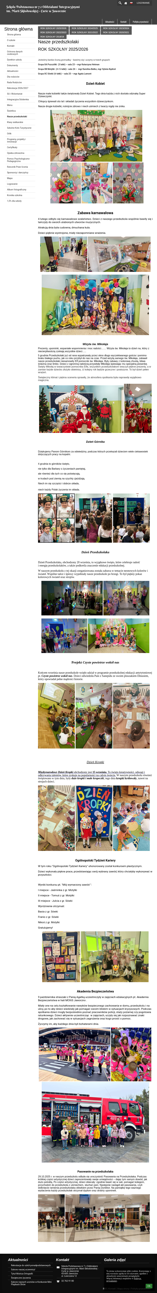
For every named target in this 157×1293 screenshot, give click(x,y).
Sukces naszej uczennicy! (23, 1269)
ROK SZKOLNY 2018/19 (52, 36)
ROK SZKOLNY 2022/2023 (53, 32)
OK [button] (149, 1286)
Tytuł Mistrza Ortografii (22, 1273)
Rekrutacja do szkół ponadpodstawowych (31, 1265)
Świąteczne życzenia (21, 1278)
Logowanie (143, 3)
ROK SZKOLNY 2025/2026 (53, 28)
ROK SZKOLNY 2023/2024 (116, 28)
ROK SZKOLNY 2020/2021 (116, 32)
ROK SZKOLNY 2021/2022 (85, 32)
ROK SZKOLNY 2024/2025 (85, 28)
